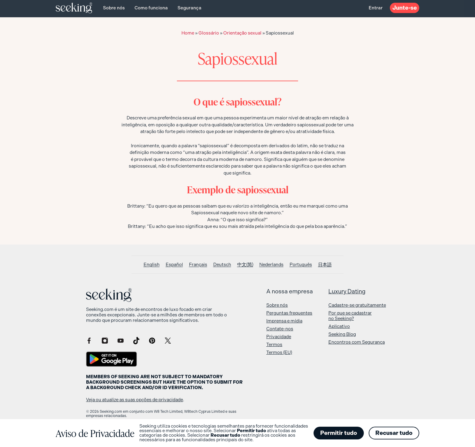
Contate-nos (279, 329)
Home (187, 33)
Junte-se (404, 7)
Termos (274, 344)
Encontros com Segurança (356, 342)
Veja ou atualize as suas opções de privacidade (134, 399)
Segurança (189, 8)
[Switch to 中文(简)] (245, 265)
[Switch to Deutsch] (222, 265)
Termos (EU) (279, 352)
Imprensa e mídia (284, 321)
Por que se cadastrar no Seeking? (350, 315)
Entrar (376, 8)
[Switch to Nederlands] (271, 265)
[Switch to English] (152, 265)
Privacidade (278, 336)
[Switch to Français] (198, 265)
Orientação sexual (242, 33)
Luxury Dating (347, 291)
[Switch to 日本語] (325, 265)
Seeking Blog (342, 334)
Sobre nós (114, 8)
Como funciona (151, 8)
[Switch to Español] (174, 265)
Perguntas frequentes (289, 313)
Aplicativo (339, 326)
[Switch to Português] (301, 265)
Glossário (208, 33)
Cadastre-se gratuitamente (357, 305)
